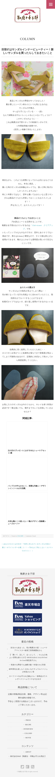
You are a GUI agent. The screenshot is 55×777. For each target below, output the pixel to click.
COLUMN (27, 39)
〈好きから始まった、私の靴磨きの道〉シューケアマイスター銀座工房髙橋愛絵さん (28, 649)
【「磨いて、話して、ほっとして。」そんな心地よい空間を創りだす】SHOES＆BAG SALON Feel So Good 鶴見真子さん (28, 657)
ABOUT (28, 752)
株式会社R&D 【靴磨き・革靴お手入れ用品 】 (28, 756)
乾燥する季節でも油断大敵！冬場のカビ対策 (28, 665)
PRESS (28, 720)
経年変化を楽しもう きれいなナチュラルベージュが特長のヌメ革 (28, 670)
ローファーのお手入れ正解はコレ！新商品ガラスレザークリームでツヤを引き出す (28, 677)
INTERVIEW (28, 729)
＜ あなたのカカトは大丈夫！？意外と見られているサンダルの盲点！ (26, 544)
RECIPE (28, 725)
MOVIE (28, 738)
